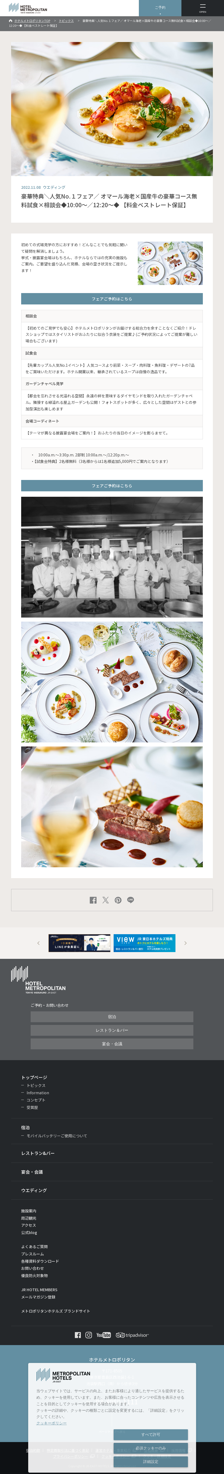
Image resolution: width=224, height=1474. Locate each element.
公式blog (29, 1232)
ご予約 (160, 7)
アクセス (28, 1225)
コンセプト (36, 1100)
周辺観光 (28, 1218)
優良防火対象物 (34, 1275)
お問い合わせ (32, 1268)
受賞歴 (32, 1107)
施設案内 (28, 1210)
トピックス (66, 20)
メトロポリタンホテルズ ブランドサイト (55, 1311)
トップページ (34, 1077)
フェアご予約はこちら (112, 298)
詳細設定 (150, 1461)
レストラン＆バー (112, 1030)
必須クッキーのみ (151, 1448)
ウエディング (34, 1190)
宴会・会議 (112, 1044)
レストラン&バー (38, 1153)
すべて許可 (150, 1434)
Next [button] (185, 943)
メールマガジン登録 (38, 1297)
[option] (79, 943)
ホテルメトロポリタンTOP (32, 20)
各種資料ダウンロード (40, 1261)
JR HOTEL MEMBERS (39, 1289)
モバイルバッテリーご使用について (57, 1135)
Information (38, 1092)
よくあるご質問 (34, 1246)
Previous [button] (38, 943)
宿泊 (112, 1017)
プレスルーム (32, 1254)
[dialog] (112, 1418)
